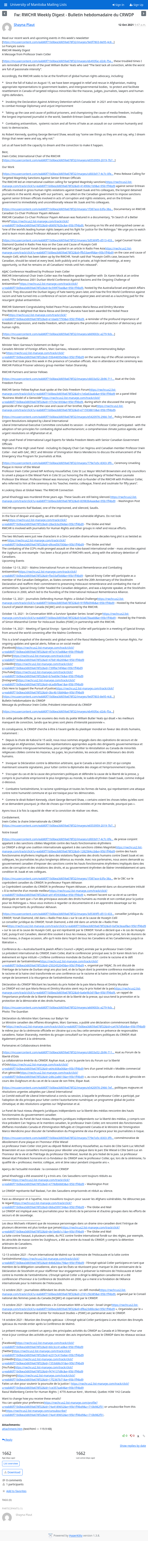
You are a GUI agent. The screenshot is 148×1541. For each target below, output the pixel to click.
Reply (7, 1439)
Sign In (118, 5)
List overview (11, 1463)
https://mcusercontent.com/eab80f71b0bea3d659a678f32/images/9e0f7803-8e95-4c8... (58, 42)
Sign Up (136, 5)
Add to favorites (14, 1491)
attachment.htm (12, 1429)
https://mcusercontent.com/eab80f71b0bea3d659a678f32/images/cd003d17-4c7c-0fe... (58, 174)
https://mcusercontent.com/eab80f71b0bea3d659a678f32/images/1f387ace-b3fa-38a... (58, 209)
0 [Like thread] (125, 1435)
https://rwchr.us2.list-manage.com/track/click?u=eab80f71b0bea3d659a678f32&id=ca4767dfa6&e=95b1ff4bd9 (75, 1026)
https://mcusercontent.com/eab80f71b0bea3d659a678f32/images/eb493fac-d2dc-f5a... (58, 61)
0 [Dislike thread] (132, 1435)
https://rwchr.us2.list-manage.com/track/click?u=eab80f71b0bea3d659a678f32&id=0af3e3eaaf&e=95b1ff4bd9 (76, 926)
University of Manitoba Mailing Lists (38, 4)
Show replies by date (133, 1446)
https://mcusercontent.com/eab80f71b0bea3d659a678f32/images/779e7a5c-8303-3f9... (58, 463)
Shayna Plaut (24, 24)
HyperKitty (75, 1536)
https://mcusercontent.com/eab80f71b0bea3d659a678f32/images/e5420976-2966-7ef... (58, 417)
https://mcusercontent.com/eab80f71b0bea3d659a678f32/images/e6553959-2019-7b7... (59, 160)
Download (12, 1472)
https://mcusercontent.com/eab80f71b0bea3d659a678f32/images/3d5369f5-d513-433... (58, 240)
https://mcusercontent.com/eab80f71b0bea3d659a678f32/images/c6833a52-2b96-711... (58, 379)
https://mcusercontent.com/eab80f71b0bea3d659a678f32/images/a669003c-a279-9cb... (58, 334)
